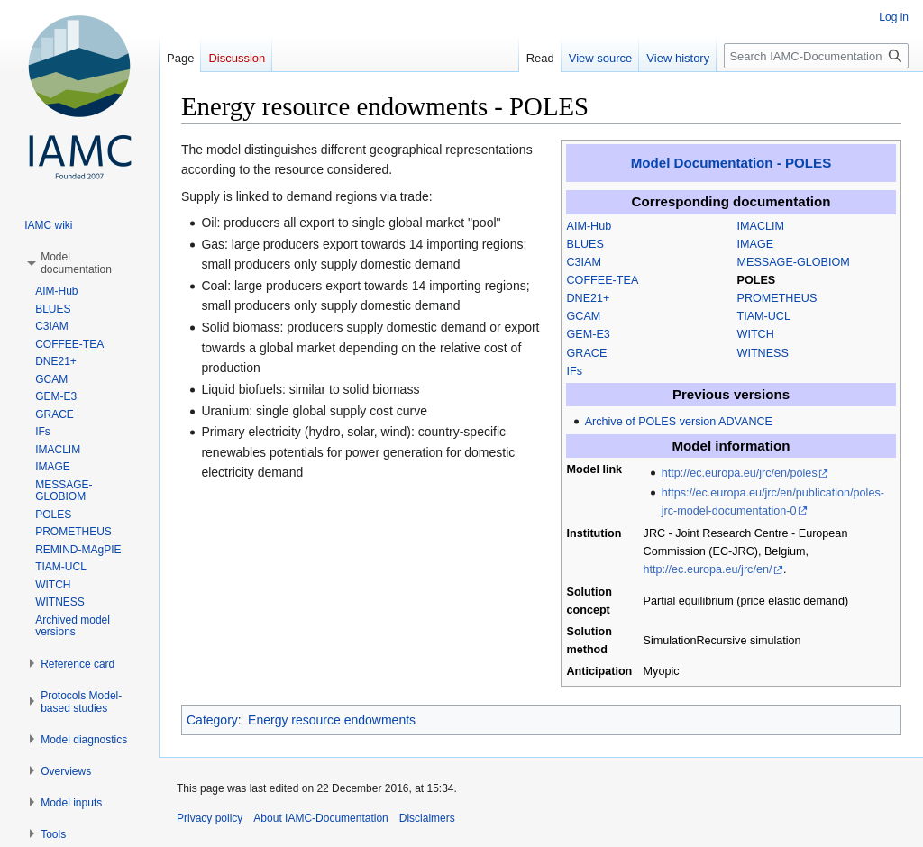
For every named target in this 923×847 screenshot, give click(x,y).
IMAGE (755, 244)
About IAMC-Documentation (320, 818)
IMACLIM (760, 226)
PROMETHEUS (777, 298)
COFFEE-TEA (603, 280)
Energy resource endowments (332, 720)
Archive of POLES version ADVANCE (678, 421)
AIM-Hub (589, 226)
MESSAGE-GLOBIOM (793, 262)
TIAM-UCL (763, 316)
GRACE (587, 353)
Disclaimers (427, 818)
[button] (76, 263)
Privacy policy (209, 818)
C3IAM (584, 262)
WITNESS (763, 353)
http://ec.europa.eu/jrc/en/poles (740, 473)
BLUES (585, 244)
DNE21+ (588, 298)
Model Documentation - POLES (731, 162)
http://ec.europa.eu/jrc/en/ (708, 569)
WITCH (755, 334)
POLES (756, 280)
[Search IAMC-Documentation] (816, 55)
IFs (575, 371)
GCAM (584, 316)
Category (212, 720)
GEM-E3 (588, 334)
